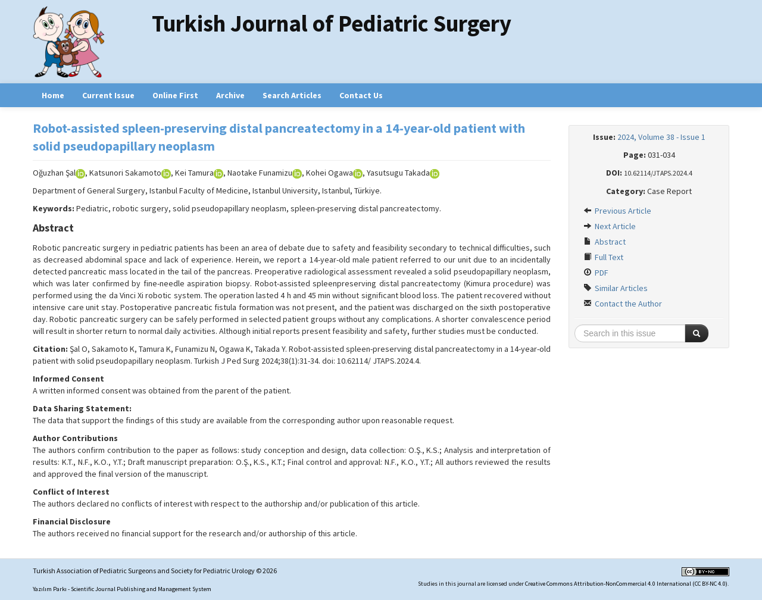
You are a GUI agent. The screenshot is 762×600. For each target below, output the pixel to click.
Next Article (609, 226)
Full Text (603, 257)
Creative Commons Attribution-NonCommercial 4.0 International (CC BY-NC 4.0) (626, 584)
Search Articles (292, 95)
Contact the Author (622, 303)
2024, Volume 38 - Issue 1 (661, 137)
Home (53, 95)
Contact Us (361, 95)
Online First (175, 95)
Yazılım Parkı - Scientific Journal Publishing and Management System (122, 589)
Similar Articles (615, 288)
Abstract (604, 241)
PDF (595, 272)
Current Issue (108, 95)
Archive (230, 95)
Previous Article (617, 210)
